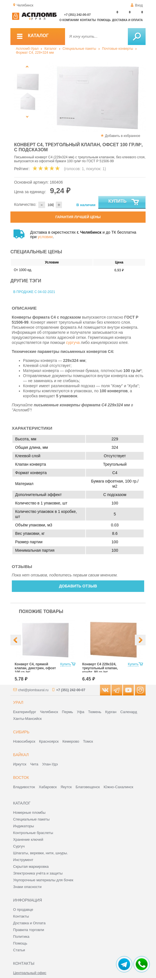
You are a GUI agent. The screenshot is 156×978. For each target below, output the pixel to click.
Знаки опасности (27, 887)
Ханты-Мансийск (27, 718)
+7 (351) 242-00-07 (77, 14)
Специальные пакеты (79, 49)
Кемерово (71, 741)
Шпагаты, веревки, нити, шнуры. (40, 853)
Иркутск (19, 764)
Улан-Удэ (50, 764)
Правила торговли (28, 930)
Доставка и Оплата (29, 923)
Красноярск (49, 741)
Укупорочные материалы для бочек (43, 880)
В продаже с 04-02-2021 (34, 292)
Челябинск (49, 712)
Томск (88, 741)
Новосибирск (24, 741)
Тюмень (94, 712)
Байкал (21, 754)
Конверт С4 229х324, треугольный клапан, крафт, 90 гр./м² (100, 668)
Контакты (88, 20)
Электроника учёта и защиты (38, 873)
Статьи (19, 950)
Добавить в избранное (122, 136)
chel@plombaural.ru (33, 690)
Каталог (50, 49)
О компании (69, 20)
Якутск (66, 787)
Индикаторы (23, 826)
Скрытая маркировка (31, 866)
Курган (110, 712)
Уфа (80, 712)
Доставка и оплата (127, 20)
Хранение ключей (28, 839)
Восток (21, 777)
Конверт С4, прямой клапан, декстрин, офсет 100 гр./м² (35, 668)
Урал (18, 702)
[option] (95, 97)
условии (45, 237)
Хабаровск (48, 787)
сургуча (73, 342)
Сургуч (19, 846)
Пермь (67, 712)
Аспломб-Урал (27, 49)
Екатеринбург (24, 712)
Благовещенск (87, 787)
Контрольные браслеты (33, 833)
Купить (124, 202)
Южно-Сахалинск (118, 787)
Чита (34, 764)
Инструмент (23, 860)
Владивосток (24, 787)
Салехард (128, 712)
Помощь (104, 20)
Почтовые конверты (117, 49)
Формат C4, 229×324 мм (35, 53)
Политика (21, 936)
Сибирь (21, 732)
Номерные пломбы (29, 812)
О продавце (23, 909)
